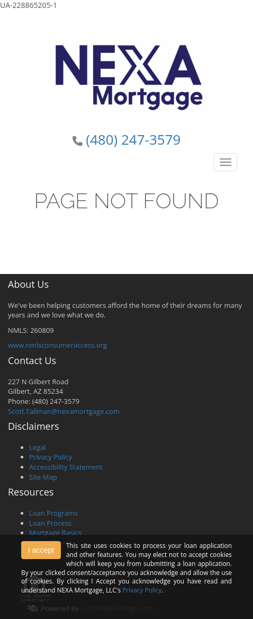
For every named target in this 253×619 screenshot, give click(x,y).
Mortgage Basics (55, 532)
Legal (37, 447)
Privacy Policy (50, 457)
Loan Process (50, 523)
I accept (41, 550)
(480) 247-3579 (133, 139)
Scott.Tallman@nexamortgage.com (64, 411)
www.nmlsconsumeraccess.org (57, 345)
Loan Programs (53, 513)
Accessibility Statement (66, 467)
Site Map (43, 477)
